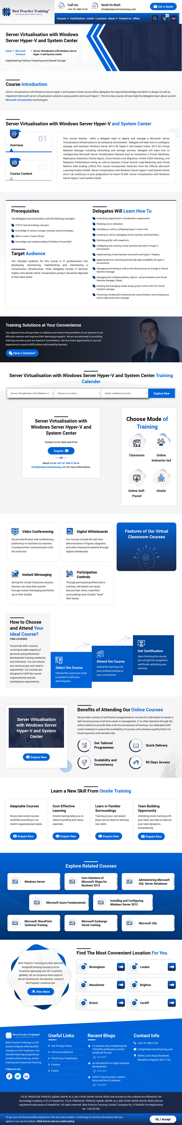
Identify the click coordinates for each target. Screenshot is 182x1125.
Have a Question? (22, 353)
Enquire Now (36, 757)
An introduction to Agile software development (110, 1064)
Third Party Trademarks (62, 1058)
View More (41, 991)
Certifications (77, 18)
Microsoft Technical (20, 52)
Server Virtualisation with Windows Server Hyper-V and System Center (55, 52)
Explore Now (162, 393)
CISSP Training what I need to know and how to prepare (108, 1078)
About (112, 18)
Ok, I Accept (163, 1119)
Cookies (54, 1064)
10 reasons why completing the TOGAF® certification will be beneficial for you (109, 1049)
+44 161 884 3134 (77, 9)
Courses (62, 18)
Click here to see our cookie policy (55, 1121)
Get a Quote (166, 6)
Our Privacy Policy (60, 1045)
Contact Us (124, 18)
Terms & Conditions (60, 1052)
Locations (100, 18)
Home (9, 50)
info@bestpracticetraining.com (118, 9)
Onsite (89, 18)
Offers (135, 18)
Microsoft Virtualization (19, 100)
